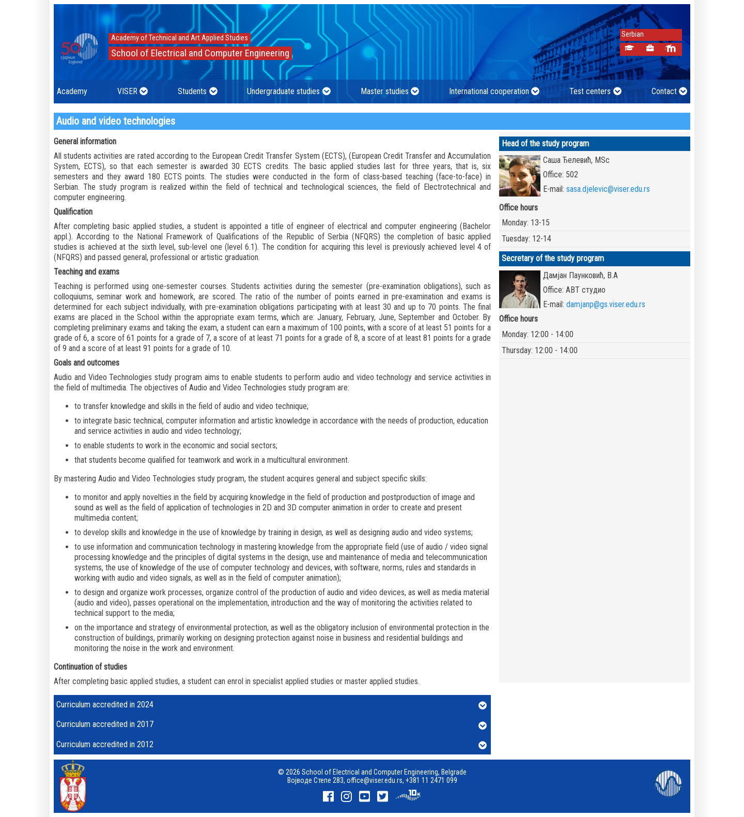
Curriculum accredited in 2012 (271, 745)
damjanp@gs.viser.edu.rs (605, 304)
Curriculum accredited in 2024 (271, 705)
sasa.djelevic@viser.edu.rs (608, 189)
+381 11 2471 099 (431, 780)
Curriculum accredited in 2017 (271, 725)
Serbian (630, 34)
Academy (72, 91)
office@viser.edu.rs (374, 780)
